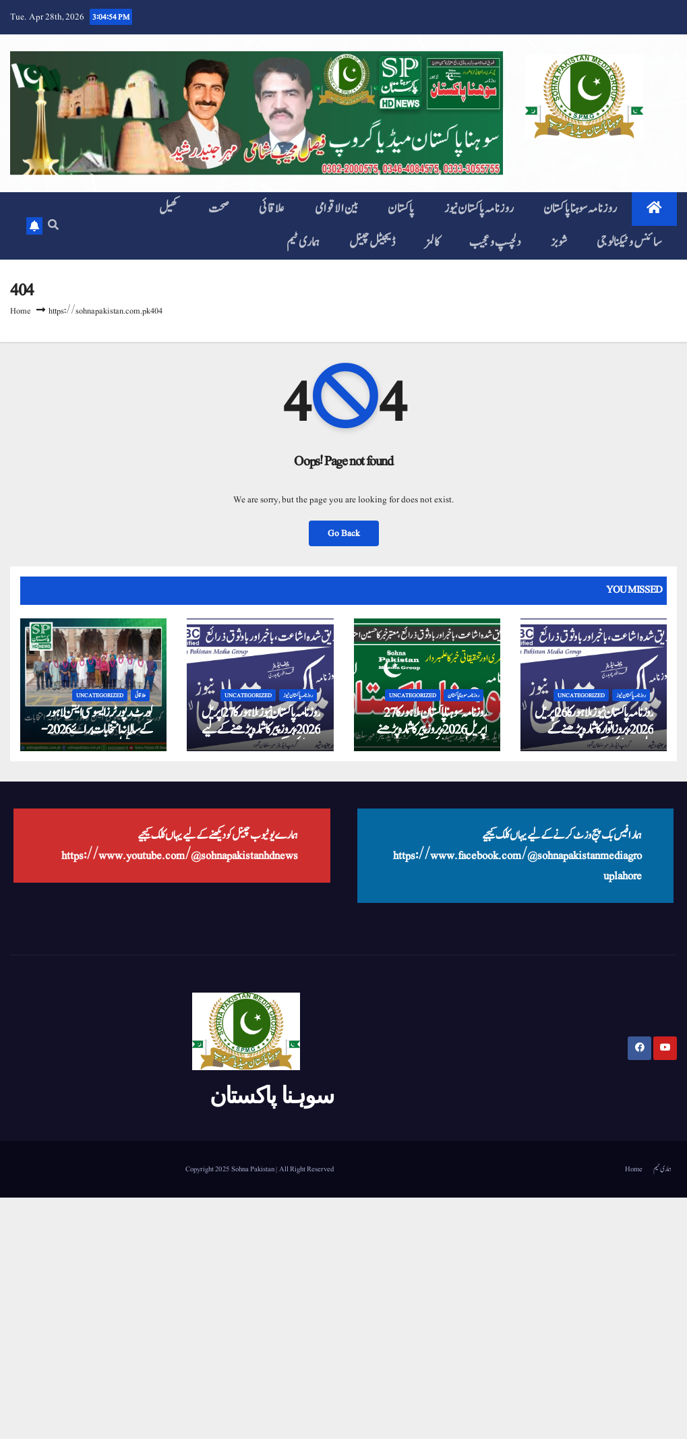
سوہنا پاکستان (272, 1095)
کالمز (432, 242)
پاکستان (401, 208)
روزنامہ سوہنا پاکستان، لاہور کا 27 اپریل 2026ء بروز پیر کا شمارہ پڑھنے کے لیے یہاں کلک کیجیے (431, 729)
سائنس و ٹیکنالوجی (629, 242)
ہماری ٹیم (303, 242)
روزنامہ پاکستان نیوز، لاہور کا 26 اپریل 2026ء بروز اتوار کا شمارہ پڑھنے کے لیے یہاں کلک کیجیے (594, 729)
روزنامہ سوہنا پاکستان (580, 208)
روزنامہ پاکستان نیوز (479, 208)
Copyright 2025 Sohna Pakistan (230, 1169)
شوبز (559, 242)
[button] (53, 225)
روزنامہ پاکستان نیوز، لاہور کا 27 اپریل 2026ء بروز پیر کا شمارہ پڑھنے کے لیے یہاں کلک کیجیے (261, 729)
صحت (219, 208)
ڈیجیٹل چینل (372, 242)
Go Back (344, 533)
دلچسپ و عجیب (495, 242)
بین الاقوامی (337, 208)
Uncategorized (99, 695)
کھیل (169, 208)
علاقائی (272, 208)
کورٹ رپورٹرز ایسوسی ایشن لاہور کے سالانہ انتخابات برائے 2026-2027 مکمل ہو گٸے (97, 729)
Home (20, 311)
